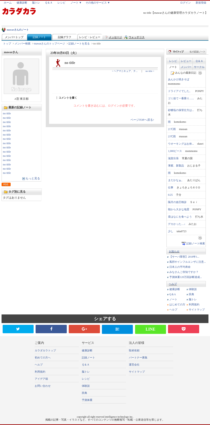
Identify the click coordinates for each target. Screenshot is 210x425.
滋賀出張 (173, 158)
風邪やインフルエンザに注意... (187, 261)
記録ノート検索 (195, 243)
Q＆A (172, 294)
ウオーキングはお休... (181, 143)
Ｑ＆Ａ (49, 2)
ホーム (8, 2)
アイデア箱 (41, 378)
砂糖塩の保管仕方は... (181, 110)
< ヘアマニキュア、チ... (124, 71)
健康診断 (22, 2)
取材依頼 (134, 350)
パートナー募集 (138, 357)
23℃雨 (172, 136)
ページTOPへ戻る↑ (142, 119)
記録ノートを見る (79, 43)
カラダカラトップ (45, 350)
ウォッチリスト (137, 38)
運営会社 (134, 364)
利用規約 (194, 304)
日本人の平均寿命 (180, 266)
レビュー (186, 61)
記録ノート (39, 37)
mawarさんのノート (18, 29)
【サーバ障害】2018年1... (184, 256)
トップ (7, 43)
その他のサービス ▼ (98, 2)
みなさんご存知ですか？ (184, 272)
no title (7, 113)
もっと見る (33, 178)
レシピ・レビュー (89, 37)
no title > (149, 71)
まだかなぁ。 (176, 180)
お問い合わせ (43, 385)
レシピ (61, 2)
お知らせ (174, 251)
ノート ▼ (76, 2)
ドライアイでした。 (180, 91)
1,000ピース (175, 151)
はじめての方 (177, 304)
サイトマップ (197, 309)
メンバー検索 (23, 43)
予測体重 (87, 400)
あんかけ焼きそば (178, 79)
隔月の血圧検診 (177, 202)
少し (170, 231)
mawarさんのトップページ (49, 43)
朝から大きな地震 (178, 209)
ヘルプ (173, 283)
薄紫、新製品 (176, 165)
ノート (173, 67)
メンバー (186, 67)
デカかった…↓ (176, 224)
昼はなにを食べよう (180, 216)
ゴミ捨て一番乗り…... (181, 98)
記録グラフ (64, 37)
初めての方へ (43, 357)
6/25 (170, 194)
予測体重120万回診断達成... (185, 277)
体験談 (193, 289)
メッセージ (115, 37)
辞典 (191, 294)
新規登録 (201, 2)
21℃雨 (172, 129)
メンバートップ (14, 37)
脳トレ (36, 2)
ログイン (185, 2)
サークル (199, 67)
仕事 (170, 187)
